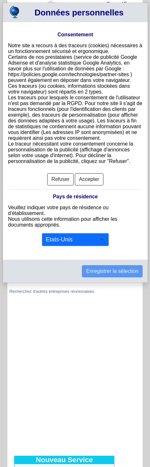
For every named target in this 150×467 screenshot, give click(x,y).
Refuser (60, 179)
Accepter (89, 179)
